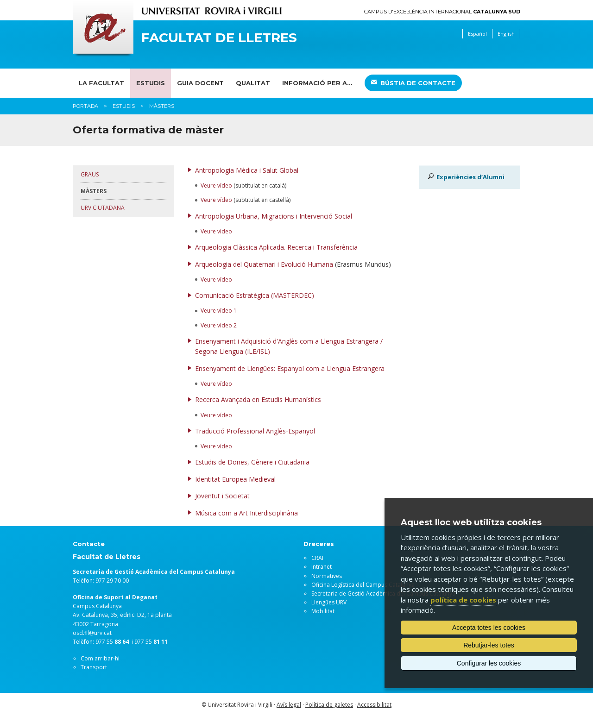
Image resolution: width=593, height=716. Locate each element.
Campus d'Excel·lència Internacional (442, 11)
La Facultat (101, 83)
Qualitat (253, 83)
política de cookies (463, 599)
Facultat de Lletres (219, 38)
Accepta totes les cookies (488, 627)
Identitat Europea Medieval (235, 479)
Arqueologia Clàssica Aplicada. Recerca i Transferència (276, 247)
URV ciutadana (103, 208)
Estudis (150, 83)
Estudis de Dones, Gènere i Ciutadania (252, 462)
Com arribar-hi (100, 658)
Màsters (94, 191)
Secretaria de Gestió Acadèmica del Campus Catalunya (383, 593)
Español (477, 33)
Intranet (321, 567)
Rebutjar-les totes (488, 645)
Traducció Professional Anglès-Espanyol (255, 431)
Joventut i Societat (222, 495)
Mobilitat (322, 611)
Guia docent (200, 83)
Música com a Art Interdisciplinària (246, 513)
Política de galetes (329, 705)
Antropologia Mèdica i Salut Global (246, 170)
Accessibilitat (374, 705)
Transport (94, 667)
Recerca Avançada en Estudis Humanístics (258, 399)
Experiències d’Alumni (470, 177)
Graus (90, 174)
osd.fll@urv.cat (92, 633)
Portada (85, 106)
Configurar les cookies (489, 663)
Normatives (326, 576)
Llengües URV (329, 602)
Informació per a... (317, 83)
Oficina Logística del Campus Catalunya (363, 585)
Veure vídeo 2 (219, 325)
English (506, 33)
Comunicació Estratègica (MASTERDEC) (254, 295)
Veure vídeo (216, 185)
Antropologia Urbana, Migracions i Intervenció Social (273, 216)
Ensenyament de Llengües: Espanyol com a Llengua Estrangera (290, 368)
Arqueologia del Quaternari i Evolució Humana (264, 264)
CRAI (317, 558)
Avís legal (289, 705)
